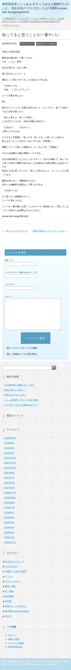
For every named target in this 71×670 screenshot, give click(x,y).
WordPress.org (15, 647)
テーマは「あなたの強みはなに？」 (21, 405)
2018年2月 (9, 448)
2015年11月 (10, 542)
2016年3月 (9, 527)
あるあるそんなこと (14, 561)
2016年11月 (10, 493)
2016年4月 (9, 522)
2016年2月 (9, 532)
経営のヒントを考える (46, 44)
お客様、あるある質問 (15, 571)
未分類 (8, 601)
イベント (9, 576)
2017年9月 (9, 473)
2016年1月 (9, 537)
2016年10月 (10, 498)
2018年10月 (10, 438)
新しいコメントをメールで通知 (22, 348)
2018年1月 (9, 453)
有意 (17, 153)
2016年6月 (9, 512)
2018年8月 (9, 443)
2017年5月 (9, 483)
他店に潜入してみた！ (15, 390)
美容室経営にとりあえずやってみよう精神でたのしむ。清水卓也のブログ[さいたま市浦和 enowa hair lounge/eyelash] (35, 8)
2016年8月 (9, 502)
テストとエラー (27, 44)
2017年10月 (10, 468)
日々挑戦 (9, 591)
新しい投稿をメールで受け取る (22, 354)
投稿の (13, 639)
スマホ (11, 61)
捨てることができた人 (16, 231)
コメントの (16, 643)
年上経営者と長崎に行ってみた (19, 385)
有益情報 (9, 596)
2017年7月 (9, 478)
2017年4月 (9, 488)
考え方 (8, 616)
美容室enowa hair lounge (17, 611)
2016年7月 (9, 507)
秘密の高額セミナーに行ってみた (49, 231)
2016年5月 (9, 517)
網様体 (5, 159)
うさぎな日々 (11, 566)
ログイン (12, 635)
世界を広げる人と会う (15, 395)
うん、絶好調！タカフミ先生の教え (21, 400)
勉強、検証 (10, 586)
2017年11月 (10, 463)
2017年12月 (10, 458)
